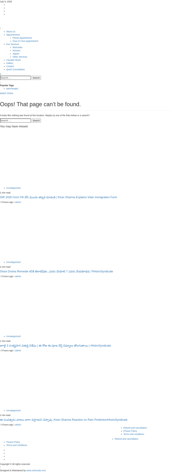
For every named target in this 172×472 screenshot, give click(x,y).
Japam (16, 53)
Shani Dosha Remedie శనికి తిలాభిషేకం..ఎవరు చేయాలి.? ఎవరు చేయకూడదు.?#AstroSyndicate (56, 271)
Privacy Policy (130, 431)
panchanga (12, 88)
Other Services (20, 57)
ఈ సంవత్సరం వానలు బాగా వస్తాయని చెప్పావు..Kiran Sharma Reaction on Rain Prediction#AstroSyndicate (63, 419)
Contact (10, 66)
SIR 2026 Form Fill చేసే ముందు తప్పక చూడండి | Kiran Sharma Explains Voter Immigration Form (58, 197)
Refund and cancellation (135, 428)
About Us (10, 31)
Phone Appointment (22, 38)
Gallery (9, 63)
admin (18, 202)
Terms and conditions (133, 434)
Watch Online (6, 93)
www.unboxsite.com (36, 470)
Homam (16, 50)
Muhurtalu (17, 47)
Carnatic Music (13, 60)
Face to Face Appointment (25, 41)
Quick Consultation (15, 69)
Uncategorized (13, 188)
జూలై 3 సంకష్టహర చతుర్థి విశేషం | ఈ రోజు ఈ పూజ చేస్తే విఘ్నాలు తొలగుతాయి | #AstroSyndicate (55, 345)
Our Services (12, 44)
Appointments (13, 34)
